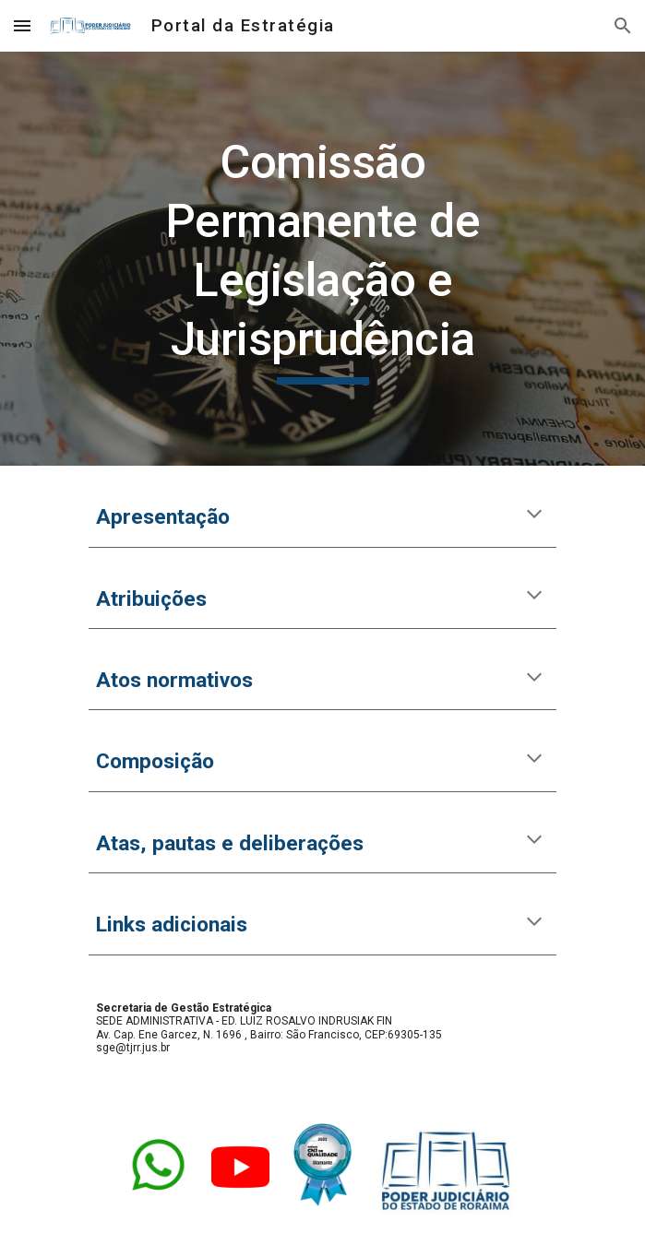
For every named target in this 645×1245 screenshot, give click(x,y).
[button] (22, 25)
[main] (322, 258)
